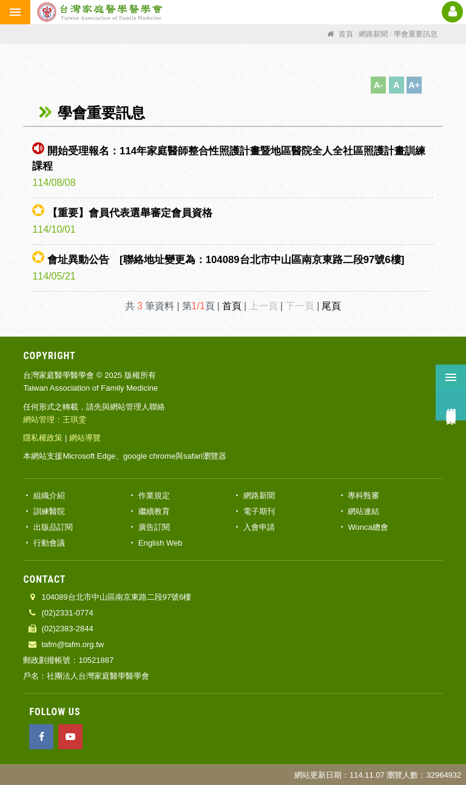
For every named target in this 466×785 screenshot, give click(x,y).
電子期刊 (259, 511)
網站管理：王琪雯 (54, 419)
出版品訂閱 (53, 527)
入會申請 (259, 527)
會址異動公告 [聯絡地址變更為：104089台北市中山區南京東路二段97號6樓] (225, 260)
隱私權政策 (42, 437)
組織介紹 (49, 495)
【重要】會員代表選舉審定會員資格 (129, 213)
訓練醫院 (49, 511)
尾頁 (331, 306)
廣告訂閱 (154, 527)
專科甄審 (363, 495)
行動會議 (49, 542)
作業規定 (154, 495)
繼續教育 (154, 511)
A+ (414, 85)
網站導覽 (85, 437)
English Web (160, 542)
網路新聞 (259, 495)
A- (378, 85)
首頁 (231, 306)
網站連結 (363, 511)
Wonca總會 (368, 527)
